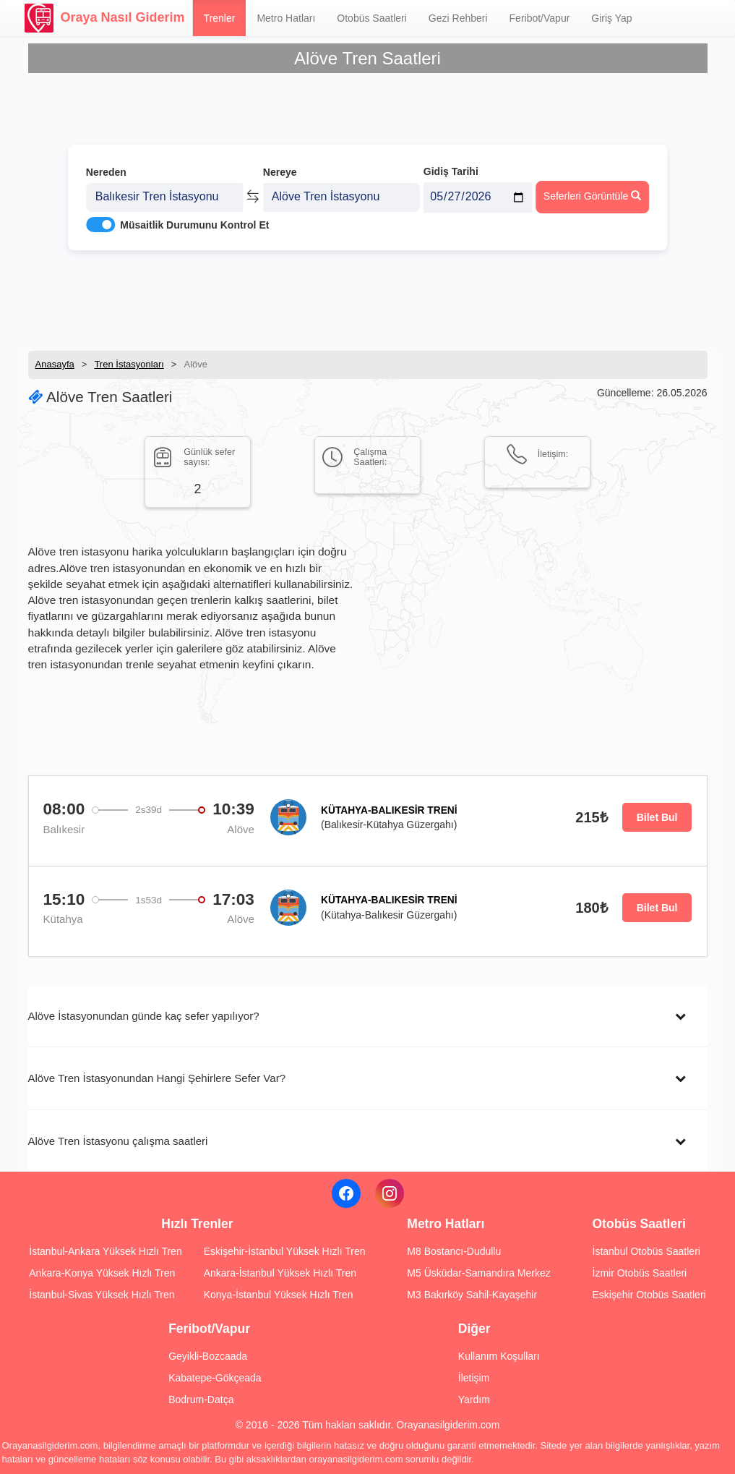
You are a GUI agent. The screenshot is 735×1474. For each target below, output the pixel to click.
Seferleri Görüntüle (592, 196)
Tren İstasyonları (128, 364)
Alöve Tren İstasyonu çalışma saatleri (118, 1141)
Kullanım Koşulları (499, 1356)
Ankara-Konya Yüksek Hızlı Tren (102, 1273)
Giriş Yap (611, 18)
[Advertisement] (368, 300)
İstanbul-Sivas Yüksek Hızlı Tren (101, 1294)
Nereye (280, 172)
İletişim (474, 1378)
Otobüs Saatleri (372, 18)
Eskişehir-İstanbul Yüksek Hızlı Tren (285, 1251)
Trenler (220, 18)
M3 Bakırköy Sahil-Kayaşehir (472, 1294)
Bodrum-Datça (200, 1399)
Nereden (106, 172)
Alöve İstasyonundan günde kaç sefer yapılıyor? (143, 1016)
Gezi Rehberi (458, 18)
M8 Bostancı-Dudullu (454, 1251)
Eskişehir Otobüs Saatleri (649, 1294)
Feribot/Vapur (540, 18)
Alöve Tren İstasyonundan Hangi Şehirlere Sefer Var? (157, 1078)
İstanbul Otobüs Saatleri (646, 1251)
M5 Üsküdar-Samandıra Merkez (478, 1273)
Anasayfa (54, 364)
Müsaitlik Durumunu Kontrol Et (194, 225)
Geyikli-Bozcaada (207, 1356)
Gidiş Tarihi (451, 171)
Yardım (474, 1399)
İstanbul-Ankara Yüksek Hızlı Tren (105, 1251)
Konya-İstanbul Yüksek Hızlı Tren (278, 1294)
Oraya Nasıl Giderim (105, 18)
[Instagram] (389, 1193)
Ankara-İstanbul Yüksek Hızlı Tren (280, 1273)
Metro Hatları (286, 18)
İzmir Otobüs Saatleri (640, 1273)
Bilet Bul (657, 817)
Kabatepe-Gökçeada (214, 1378)
